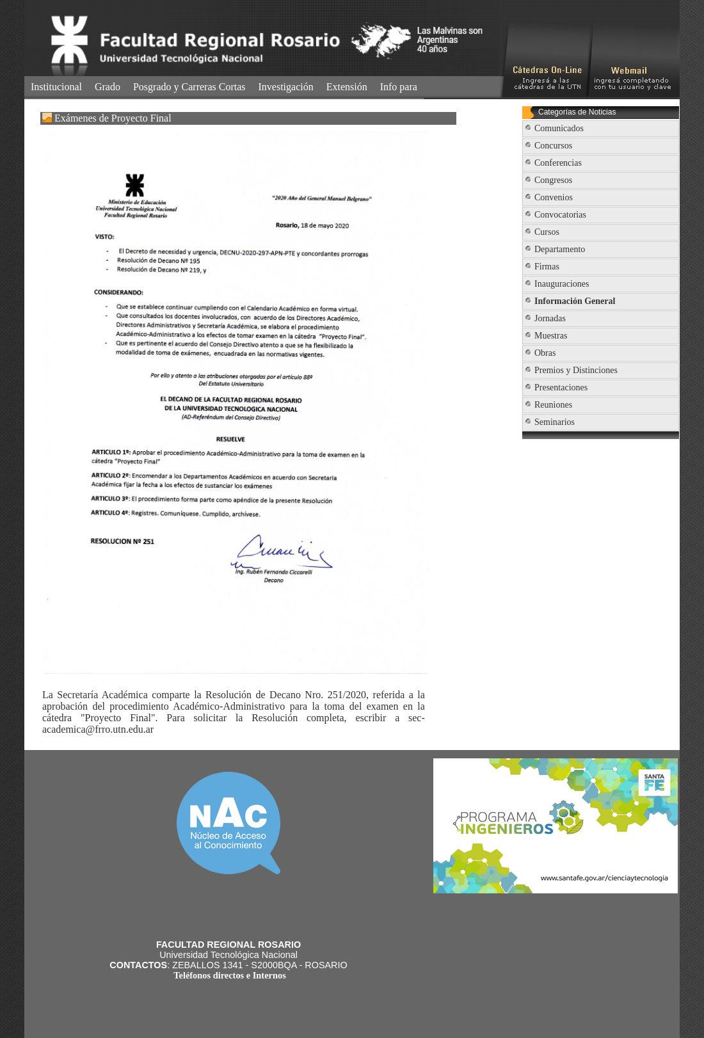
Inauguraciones (561, 284)
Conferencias (558, 163)
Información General (574, 301)
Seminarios (554, 422)
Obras (545, 353)
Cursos (546, 232)
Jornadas (550, 318)
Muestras (550, 335)
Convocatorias (560, 215)
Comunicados (559, 128)
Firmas (546, 266)
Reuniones (553, 405)
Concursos (553, 145)
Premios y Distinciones (576, 370)
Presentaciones (561, 387)
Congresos (553, 180)
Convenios (553, 197)
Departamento (559, 249)
